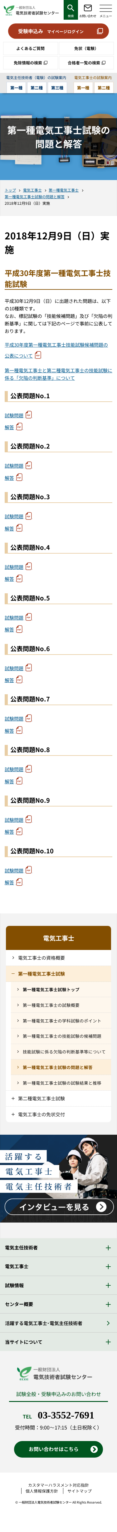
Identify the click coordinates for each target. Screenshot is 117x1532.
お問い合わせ (87, 15)
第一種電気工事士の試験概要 (51, 1005)
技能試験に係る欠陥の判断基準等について (64, 1051)
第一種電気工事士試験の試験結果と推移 (62, 1083)
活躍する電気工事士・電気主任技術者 (43, 1323)
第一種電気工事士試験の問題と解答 (35, 196)
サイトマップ (79, 1491)
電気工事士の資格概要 (41, 957)
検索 (71, 15)
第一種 (16, 88)
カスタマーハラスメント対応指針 (58, 1485)
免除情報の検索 (28, 63)
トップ (10, 190)
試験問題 (14, 415)
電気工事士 (32, 190)
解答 (9, 427)
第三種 (57, 88)
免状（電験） (86, 48)
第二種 (37, 88)
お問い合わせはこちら (54, 1449)
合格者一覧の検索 (84, 63)
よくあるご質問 (30, 48)
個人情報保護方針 (42, 1491)
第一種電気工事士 (64, 190)
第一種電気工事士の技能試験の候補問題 (62, 1036)
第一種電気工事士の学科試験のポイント (62, 1020)
